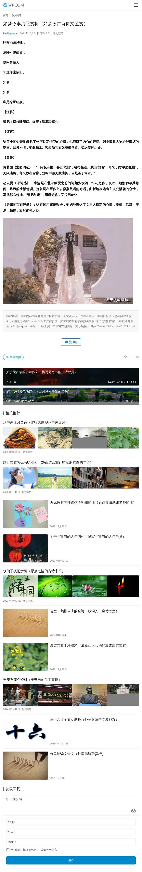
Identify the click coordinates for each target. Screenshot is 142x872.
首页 (5, 15)
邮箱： (12, 827)
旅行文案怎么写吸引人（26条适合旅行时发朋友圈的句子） (48, 461)
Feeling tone (10, 33)
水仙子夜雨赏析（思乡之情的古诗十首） (34, 569)
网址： (12, 837)
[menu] (135, 5)
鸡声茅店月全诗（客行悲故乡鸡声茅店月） (36, 422)
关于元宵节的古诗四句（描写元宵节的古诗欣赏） (88, 534)
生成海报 (13, 357)
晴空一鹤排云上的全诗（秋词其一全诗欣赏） (84, 608)
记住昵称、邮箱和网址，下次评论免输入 (31, 845)
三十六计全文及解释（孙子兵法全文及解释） (84, 715)
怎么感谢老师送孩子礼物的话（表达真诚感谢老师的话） (93, 500)
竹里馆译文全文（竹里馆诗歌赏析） (77, 749)
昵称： (12, 817)
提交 (71, 856)
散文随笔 (58, 33)
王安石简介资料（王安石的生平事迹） (32, 676)
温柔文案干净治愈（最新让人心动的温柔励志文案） (89, 642)
